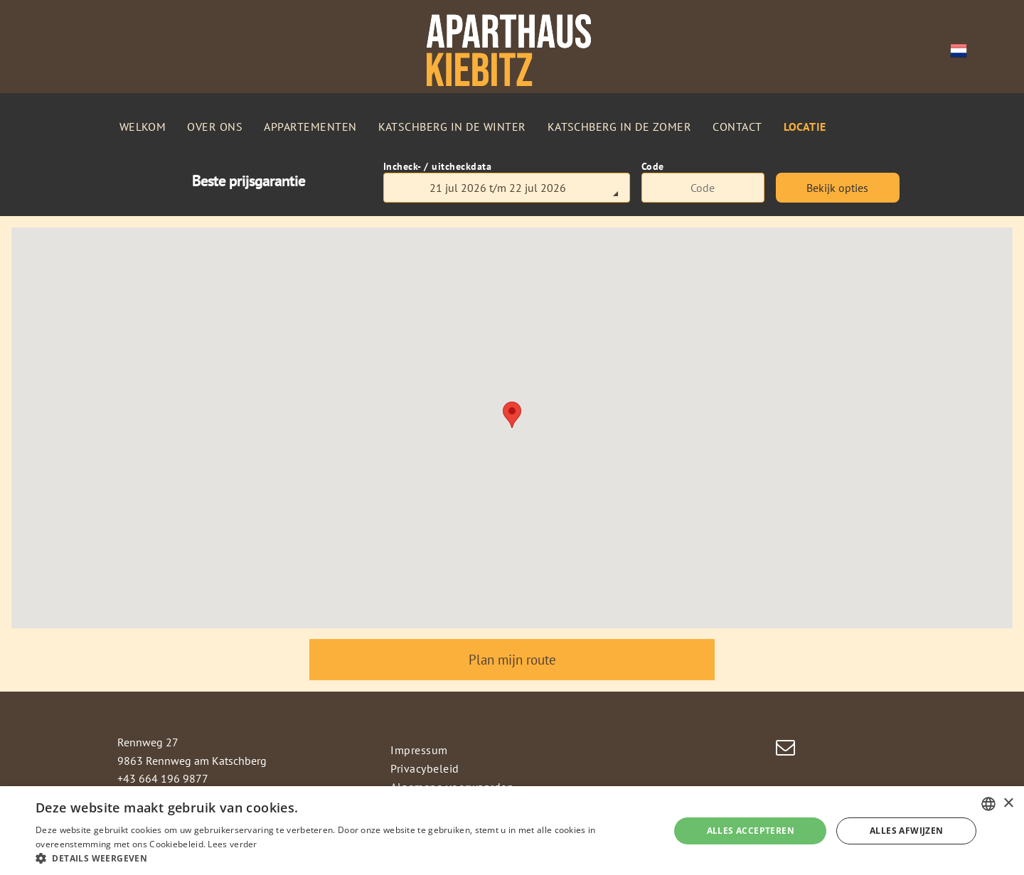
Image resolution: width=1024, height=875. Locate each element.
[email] (786, 750)
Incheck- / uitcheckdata (437, 166)
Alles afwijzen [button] (907, 831)
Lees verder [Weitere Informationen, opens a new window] (232, 844)
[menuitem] (143, 126)
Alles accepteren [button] (750, 831)
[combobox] (988, 804)
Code (652, 166)
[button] (343, 857)
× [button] (1008, 803)
